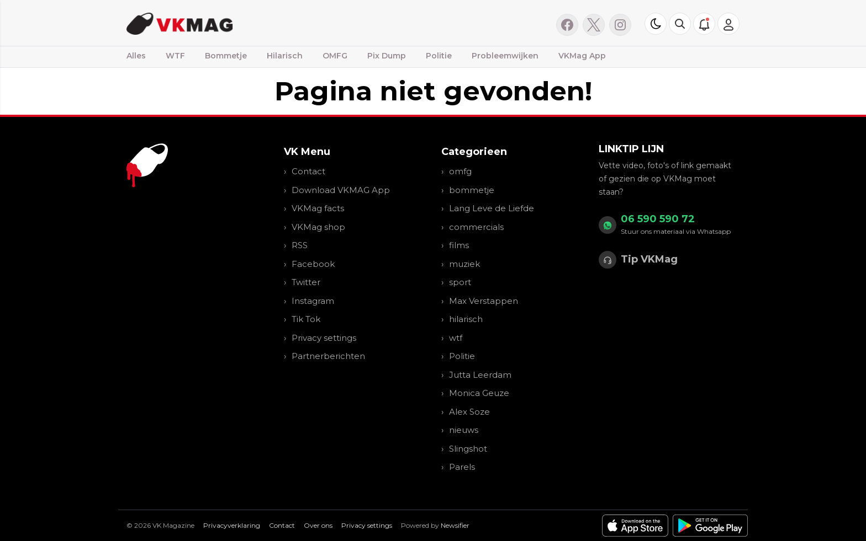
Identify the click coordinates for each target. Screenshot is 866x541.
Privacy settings (324, 338)
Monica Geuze (479, 393)
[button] (680, 24)
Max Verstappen (483, 301)
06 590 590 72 (658, 219)
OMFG (335, 56)
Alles (136, 56)
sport (460, 282)
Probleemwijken (505, 56)
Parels (462, 467)
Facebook (313, 264)
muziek (464, 264)
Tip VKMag (649, 259)
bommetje (471, 190)
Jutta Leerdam (480, 374)
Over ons (318, 525)
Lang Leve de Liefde (491, 208)
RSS (300, 245)
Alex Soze (469, 411)
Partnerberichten (328, 356)
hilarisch (466, 319)
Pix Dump (386, 56)
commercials (476, 227)
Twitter (306, 282)
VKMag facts (318, 208)
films (459, 245)
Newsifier (455, 525)
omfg (460, 171)
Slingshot (468, 448)
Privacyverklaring (231, 525)
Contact (308, 171)
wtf (455, 338)
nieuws (463, 430)
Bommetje (226, 56)
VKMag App (582, 56)
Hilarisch (285, 56)
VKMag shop (318, 227)
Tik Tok (306, 319)
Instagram (313, 301)
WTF (175, 56)
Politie (439, 56)
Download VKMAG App (341, 190)
